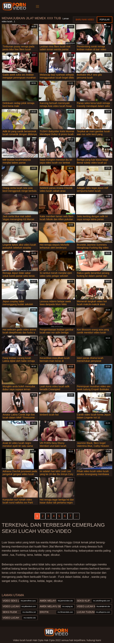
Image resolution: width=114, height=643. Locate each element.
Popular (105, 19)
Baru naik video (85, 19)
